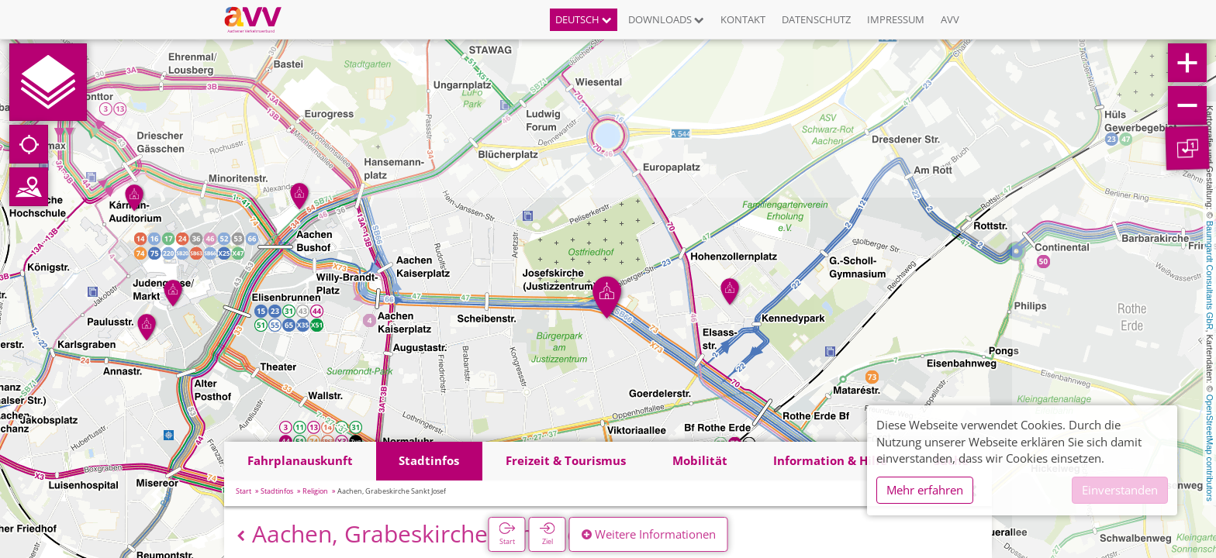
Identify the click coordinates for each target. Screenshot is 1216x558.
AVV (950, 19)
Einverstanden (1120, 490)
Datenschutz (816, 19)
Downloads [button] (666, 19)
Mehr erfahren (924, 490)
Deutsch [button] (583, 19)
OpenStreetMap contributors (1209, 447)
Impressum (895, 19)
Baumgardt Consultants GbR (1209, 275)
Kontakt (742, 19)
